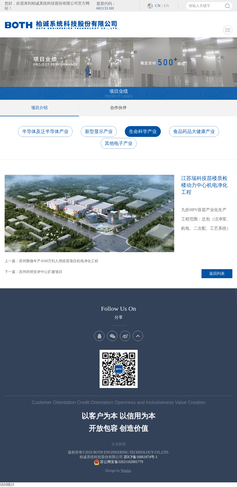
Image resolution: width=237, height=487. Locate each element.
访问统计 (7, 484)
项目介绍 (39, 107)
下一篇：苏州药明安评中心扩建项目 (33, 272)
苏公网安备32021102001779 (118, 462)
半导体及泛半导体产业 (45, 131)
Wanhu (126, 471)
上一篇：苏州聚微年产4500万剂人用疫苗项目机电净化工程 (51, 261)
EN (166, 6)
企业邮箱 (118, 444)
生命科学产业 (143, 131)
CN (158, 6)
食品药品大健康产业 (194, 131)
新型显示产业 (99, 131)
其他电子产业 (119, 143)
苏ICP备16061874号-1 (140, 457)
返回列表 (217, 273)
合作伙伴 (118, 107)
